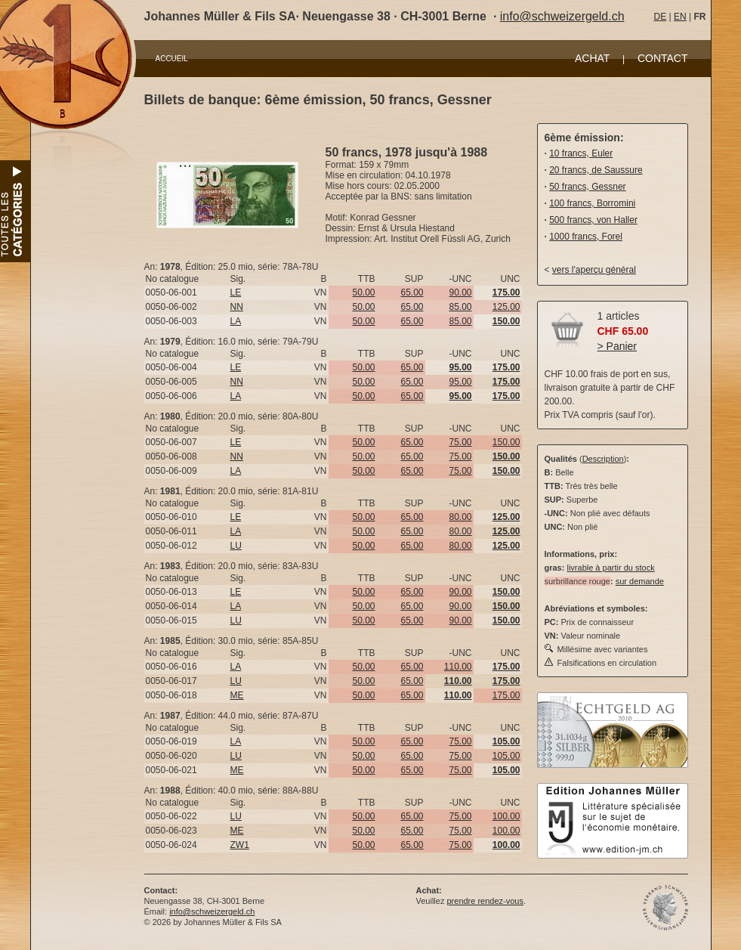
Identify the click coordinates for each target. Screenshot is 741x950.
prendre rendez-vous (484, 900)
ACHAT (592, 58)
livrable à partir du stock (610, 567)
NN (236, 307)
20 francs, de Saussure (595, 170)
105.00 (506, 755)
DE (660, 16)
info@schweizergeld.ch (562, 16)
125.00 (506, 307)
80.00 (460, 517)
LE (236, 292)
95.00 (460, 381)
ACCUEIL (172, 58)
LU (236, 545)
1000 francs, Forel (585, 236)
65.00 (411, 292)
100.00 (506, 816)
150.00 (506, 442)
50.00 (363, 292)
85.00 (460, 307)
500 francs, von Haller (593, 220)
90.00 (460, 292)
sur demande (640, 581)
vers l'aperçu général (594, 270)
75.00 (460, 442)
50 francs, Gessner (587, 186)
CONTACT (663, 58)
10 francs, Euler (581, 153)
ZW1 (239, 845)
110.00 (458, 666)
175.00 (506, 695)
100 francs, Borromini (592, 203)
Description (603, 458)
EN (680, 16)
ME (237, 695)
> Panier (617, 346)
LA (236, 321)
